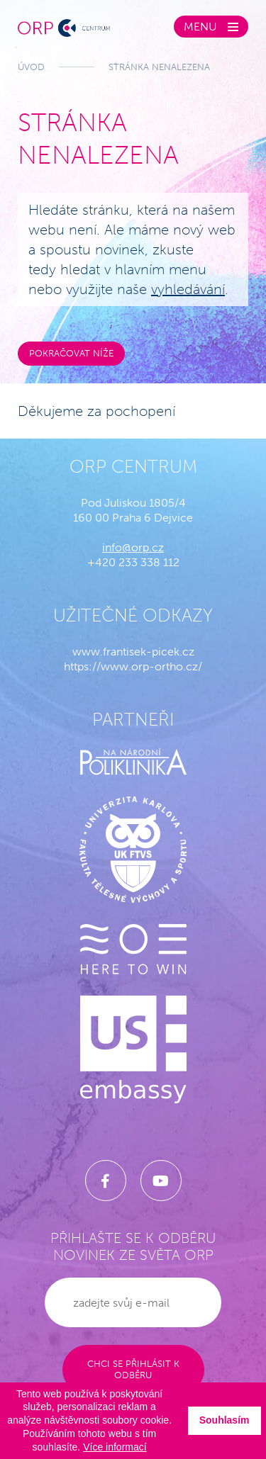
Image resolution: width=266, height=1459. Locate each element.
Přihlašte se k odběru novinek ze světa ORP (133, 1246)
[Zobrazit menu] (211, 27)
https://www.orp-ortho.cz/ (133, 666)
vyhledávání (188, 289)
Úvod (31, 67)
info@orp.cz (133, 547)
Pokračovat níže (71, 353)
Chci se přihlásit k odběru (133, 1369)
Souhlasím (224, 1420)
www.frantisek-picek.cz (133, 651)
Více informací (114, 1447)
